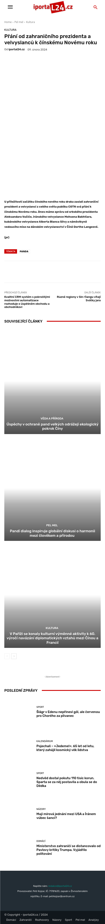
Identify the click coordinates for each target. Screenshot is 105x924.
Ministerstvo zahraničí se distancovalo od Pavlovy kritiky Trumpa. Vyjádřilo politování (68, 850)
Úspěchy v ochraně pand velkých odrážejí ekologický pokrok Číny (52, 426)
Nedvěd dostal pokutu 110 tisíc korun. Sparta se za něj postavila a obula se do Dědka (66, 782)
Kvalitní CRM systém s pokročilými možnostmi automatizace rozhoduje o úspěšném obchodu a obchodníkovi (27, 302)
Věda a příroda (52, 418)
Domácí (40, 841)
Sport (40, 707)
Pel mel (18, 22)
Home (8, 22)
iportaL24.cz (17, 49)
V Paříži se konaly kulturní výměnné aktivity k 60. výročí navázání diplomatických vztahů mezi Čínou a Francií (52, 638)
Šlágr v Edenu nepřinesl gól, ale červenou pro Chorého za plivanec (68, 714)
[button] (95, 7)
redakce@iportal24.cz (60, 886)
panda (24, 251)
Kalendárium (44, 741)
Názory (41, 809)
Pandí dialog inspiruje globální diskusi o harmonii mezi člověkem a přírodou (52, 533)
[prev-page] (7, 656)
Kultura (30, 22)
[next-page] (14, 656)
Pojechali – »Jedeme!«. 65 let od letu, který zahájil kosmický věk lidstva (65, 748)
